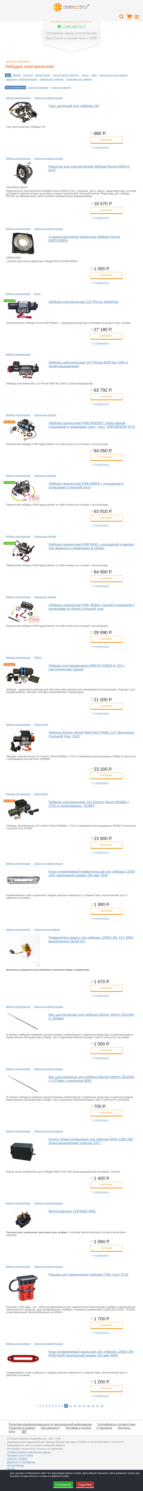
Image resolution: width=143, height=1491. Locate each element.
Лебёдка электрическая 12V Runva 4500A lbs (84, 302)
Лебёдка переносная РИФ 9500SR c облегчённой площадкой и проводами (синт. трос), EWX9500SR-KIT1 (92, 425)
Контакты (124, 1427)
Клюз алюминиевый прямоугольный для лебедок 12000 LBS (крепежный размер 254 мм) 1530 (92, 873)
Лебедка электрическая (18, 98)
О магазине (104, 1427)
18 (102, 1405)
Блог (12, 1431)
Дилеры (11, 1469)
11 (70, 1405)
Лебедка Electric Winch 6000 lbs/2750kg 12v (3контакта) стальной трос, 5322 (91, 734)
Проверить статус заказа (20, 1455)
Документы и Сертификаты (21, 1462)
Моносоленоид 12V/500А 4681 (72, 1211)
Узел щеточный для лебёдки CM (74, 106)
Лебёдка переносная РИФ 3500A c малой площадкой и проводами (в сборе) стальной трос (91, 607)
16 (93, 1405)
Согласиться (63, 1484)
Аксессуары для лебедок (114, 75)
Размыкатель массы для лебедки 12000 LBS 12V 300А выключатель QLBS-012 (91, 939)
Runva (85, 75)
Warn (94, 75)
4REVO (16, 75)
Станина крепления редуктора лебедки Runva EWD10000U (84, 238)
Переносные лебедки (52, 79)
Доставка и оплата (78, 1427)
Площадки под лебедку (79, 79)
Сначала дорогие (60, 87)
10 (66, 1405)
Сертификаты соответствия (116, 1424)
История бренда (15, 1465)
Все (8, 75)
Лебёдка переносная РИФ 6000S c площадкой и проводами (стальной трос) (86, 485)
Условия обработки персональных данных (29, 1452)
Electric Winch (43, 75)
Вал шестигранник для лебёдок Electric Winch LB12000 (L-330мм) (91, 1016)
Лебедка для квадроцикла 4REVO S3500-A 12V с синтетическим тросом (87, 667)
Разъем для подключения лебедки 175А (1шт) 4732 (88, 1274)
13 (79, 1405)
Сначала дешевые (38, 87)
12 (75, 1405)
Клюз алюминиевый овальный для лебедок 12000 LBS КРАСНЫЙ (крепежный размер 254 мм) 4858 (91, 1353)
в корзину (106, 140)
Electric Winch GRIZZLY (66, 75)
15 (88, 1405)
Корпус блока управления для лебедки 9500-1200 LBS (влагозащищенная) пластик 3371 (91, 1141)
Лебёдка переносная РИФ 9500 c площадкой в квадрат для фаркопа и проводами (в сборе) (91, 546)
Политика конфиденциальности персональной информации (50, 1424)
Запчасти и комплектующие (21, 79)
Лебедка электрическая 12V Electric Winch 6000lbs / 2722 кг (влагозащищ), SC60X (89, 804)
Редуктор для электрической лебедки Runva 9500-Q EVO (89, 168)
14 (84, 1405)
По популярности (15, 87)
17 (97, 1405)
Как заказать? (50, 1427)
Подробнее (85, 1484)
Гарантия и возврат (17, 1459)
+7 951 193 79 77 (73, 26)
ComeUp (28, 75)
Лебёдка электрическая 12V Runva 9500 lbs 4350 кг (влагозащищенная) (88, 364)
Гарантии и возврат (22, 1427)
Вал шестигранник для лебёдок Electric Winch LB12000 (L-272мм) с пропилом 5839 (91, 1079)
